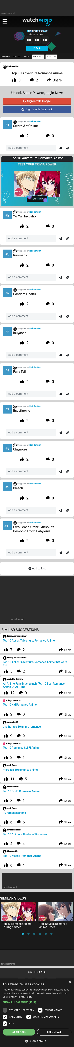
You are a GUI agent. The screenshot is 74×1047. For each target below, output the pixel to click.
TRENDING (5, 57)
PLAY (37, 48)
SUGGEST (38, 57)
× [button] (70, 982)
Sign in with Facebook (37, 109)
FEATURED (17, 57)
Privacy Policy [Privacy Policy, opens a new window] (25, 996)
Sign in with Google (37, 101)
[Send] (60, 148)
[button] (37, 1002)
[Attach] (67, 148)
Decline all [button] (54, 1032)
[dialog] (37, 1012)
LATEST (27, 57)
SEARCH (51, 57)
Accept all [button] (19, 1032)
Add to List (37, 568)
